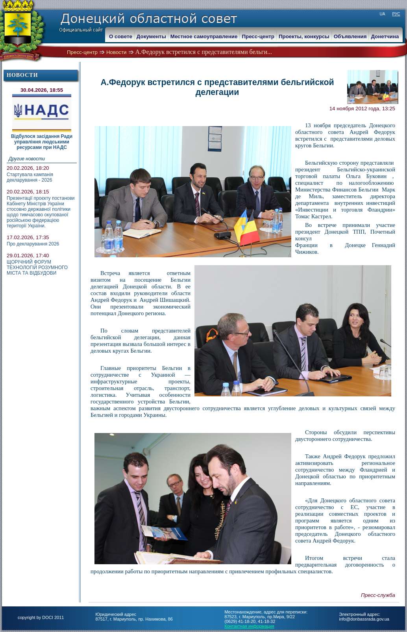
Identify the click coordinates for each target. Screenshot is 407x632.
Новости (116, 52)
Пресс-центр (82, 52)
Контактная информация (249, 626)
